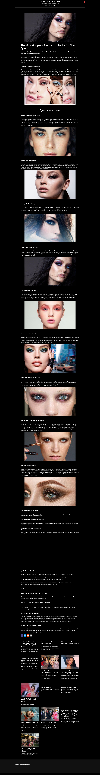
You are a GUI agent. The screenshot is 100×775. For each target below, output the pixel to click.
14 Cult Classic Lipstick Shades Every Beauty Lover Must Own (29, 723)
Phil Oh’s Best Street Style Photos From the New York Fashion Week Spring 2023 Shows (28, 644)
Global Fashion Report (50, 1)
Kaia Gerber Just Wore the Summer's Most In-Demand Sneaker (28, 699)
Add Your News (51, 5)
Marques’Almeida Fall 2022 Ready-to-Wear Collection (69, 686)
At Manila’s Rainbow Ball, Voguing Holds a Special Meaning (28, 750)
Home (46, 5)
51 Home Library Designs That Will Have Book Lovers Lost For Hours (30, 660)
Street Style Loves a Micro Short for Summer (48, 686)
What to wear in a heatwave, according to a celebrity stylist (70, 642)
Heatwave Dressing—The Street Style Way (48, 723)
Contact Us (83, 769)
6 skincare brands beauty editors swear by (48, 642)
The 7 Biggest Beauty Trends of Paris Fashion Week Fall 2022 (50, 671)
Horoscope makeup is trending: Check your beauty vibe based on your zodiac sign (70, 672)
